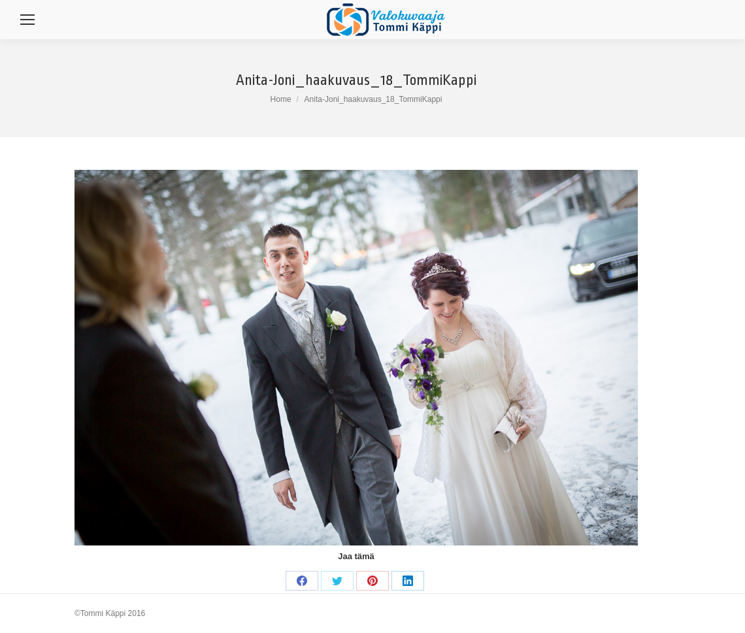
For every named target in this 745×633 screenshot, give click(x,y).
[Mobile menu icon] (27, 19)
